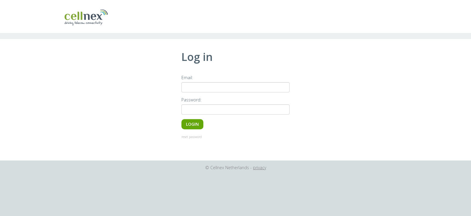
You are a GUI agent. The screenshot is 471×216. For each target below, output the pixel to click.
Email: (187, 77)
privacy (259, 167)
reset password (191, 137)
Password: (191, 100)
